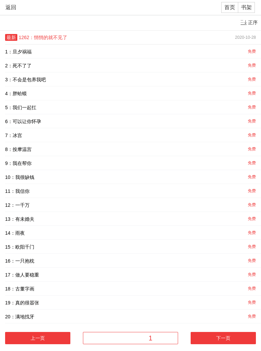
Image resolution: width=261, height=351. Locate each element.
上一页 (38, 338)
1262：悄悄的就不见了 (43, 37)
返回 (10, 7)
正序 (253, 22)
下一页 (223, 338)
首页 (229, 7)
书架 (246, 7)
